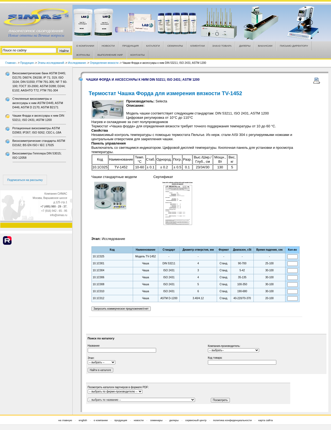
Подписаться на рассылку (25, 179)
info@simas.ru (58, 215)
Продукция (27, 62)
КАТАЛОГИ (153, 45)
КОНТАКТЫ (137, 54)
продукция (120, 420)
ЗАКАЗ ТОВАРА (221, 45)
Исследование (77, 62)
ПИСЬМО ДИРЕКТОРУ (294, 45)
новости (139, 420)
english (83, 420)
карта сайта (265, 420)
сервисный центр (196, 420)
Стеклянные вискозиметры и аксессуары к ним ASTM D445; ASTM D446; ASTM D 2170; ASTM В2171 (37, 103)
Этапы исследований (51, 62)
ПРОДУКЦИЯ (130, 45)
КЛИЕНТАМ (197, 45)
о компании (101, 420)
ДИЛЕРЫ (244, 45)
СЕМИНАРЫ (175, 45)
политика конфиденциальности (232, 420)
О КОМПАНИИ (85, 45)
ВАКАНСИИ (265, 45)
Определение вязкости (104, 62)
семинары (156, 420)
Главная (10, 62)
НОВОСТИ (108, 45)
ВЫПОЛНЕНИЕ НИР (110, 54)
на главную (65, 420)
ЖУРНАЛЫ (83, 54)
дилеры (174, 420)
